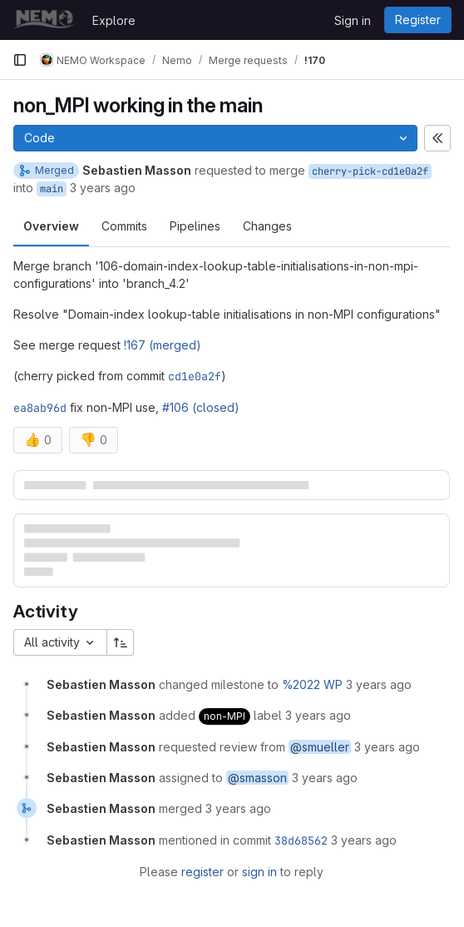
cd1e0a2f (194, 376)
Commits (124, 226)
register (202, 872)
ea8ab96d (40, 407)
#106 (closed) (200, 407)
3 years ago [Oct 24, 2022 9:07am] (103, 188)
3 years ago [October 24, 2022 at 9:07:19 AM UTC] (318, 715)
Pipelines (195, 226)
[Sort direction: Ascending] (120, 642)
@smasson (257, 778)
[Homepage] (44, 20)
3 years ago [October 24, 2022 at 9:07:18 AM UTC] (379, 684)
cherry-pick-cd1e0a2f (370, 171)
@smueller (319, 747)
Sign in (352, 20)
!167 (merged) (162, 345)
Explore (114, 20)
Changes (267, 226)
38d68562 (301, 840)
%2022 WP (312, 684)
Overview (51, 226)
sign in (259, 872)
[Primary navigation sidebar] (20, 60)
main (51, 189)
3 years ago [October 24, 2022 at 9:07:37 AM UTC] (238, 808)
